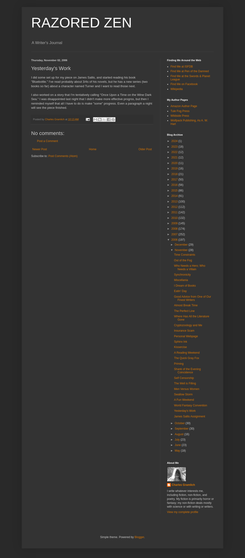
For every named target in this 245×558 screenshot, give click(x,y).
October (180, 423)
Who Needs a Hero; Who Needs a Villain (189, 267)
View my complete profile (182, 512)
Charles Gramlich (183, 485)
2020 (174, 163)
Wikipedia (177, 89)
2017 (174, 179)
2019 (174, 168)
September (182, 428)
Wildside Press (180, 115)
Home (93, 149)
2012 (174, 207)
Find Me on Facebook (184, 84)
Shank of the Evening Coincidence (187, 370)
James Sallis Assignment (189, 416)
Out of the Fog (183, 260)
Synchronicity (182, 274)
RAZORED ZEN (81, 22)
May (178, 450)
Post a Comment (47, 141)
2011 (174, 212)
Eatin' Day (180, 291)
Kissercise (180, 347)
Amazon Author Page (184, 106)
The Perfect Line (184, 311)
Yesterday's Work (185, 410)
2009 (174, 223)
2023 (174, 146)
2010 (174, 218)
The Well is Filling (185, 383)
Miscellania (181, 280)
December (182, 244)
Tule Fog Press (180, 111)
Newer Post (39, 149)
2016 (174, 185)
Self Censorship (184, 378)
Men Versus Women (186, 389)
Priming (179, 363)
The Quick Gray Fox (186, 358)
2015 (174, 190)
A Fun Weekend (184, 399)
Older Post (145, 149)
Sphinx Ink (180, 341)
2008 (174, 228)
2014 (174, 196)
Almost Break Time (186, 305)
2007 (174, 234)
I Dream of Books (185, 285)
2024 (174, 141)
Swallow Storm (183, 394)
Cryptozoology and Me (188, 325)
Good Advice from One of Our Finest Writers (192, 298)
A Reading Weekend (187, 352)
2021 (174, 157)
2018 (174, 174)
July (178, 439)
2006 (174, 239)
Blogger (139, 537)
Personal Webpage (186, 336)
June (178, 445)
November (182, 250)
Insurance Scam (184, 330)
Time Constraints (184, 254)
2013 (174, 201)
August (179, 434)
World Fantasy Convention (190, 405)
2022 (174, 152)
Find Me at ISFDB (182, 66)
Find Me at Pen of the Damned (190, 71)
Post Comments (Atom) (63, 156)
